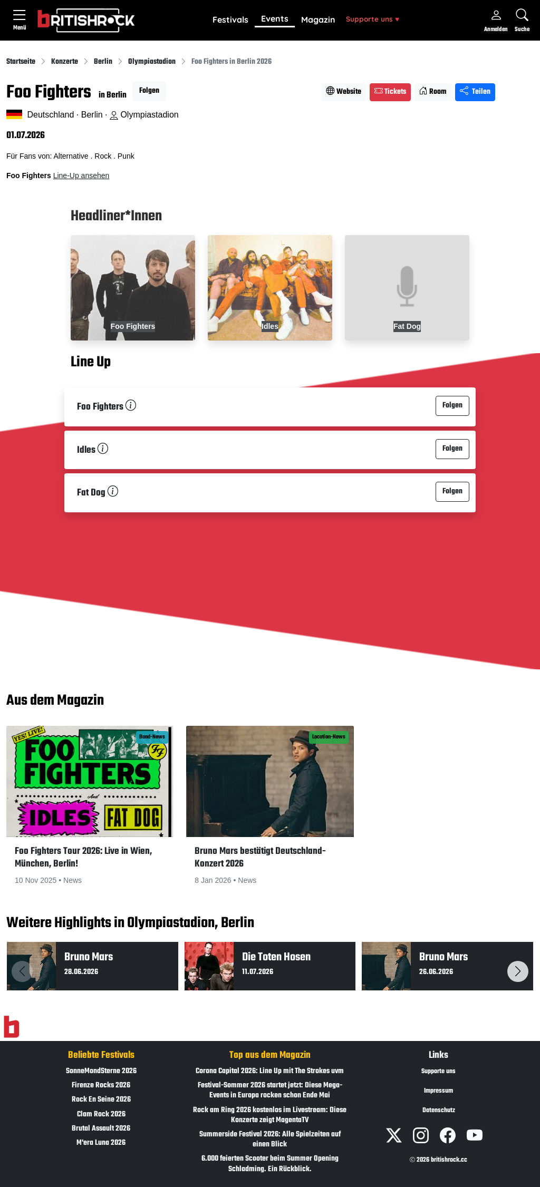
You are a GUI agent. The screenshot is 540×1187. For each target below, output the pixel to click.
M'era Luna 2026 (101, 1143)
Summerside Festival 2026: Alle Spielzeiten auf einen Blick (270, 1139)
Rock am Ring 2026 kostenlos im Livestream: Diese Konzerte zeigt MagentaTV (269, 1115)
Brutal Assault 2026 (101, 1129)
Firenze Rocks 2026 (101, 1085)
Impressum (438, 1091)
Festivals (230, 19)
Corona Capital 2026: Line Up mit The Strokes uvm (270, 1071)
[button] (230, 20)
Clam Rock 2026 (101, 1114)
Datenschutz (438, 1110)
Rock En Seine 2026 (101, 1100)
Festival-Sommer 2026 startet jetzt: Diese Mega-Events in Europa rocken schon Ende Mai (270, 1090)
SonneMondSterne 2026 (101, 1071)
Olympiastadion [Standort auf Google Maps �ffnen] (144, 114)
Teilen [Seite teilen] (475, 92)
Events (274, 18)
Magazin (318, 19)
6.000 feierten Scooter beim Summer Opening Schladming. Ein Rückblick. (270, 1164)
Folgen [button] (149, 91)
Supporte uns (372, 18)
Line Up (91, 363)
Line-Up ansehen (81, 175)
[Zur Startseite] (11, 1027)
